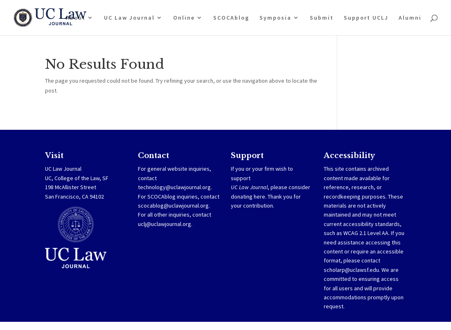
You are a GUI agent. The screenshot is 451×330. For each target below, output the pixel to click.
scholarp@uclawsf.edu (351, 269)
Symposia (275, 18)
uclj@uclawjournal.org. (165, 224)
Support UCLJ (366, 18)
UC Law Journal (129, 18)
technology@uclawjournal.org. (175, 187)
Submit (322, 18)
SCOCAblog (231, 18)
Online (184, 18)
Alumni (410, 18)
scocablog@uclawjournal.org (173, 205)
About (76, 18)
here (259, 196)
